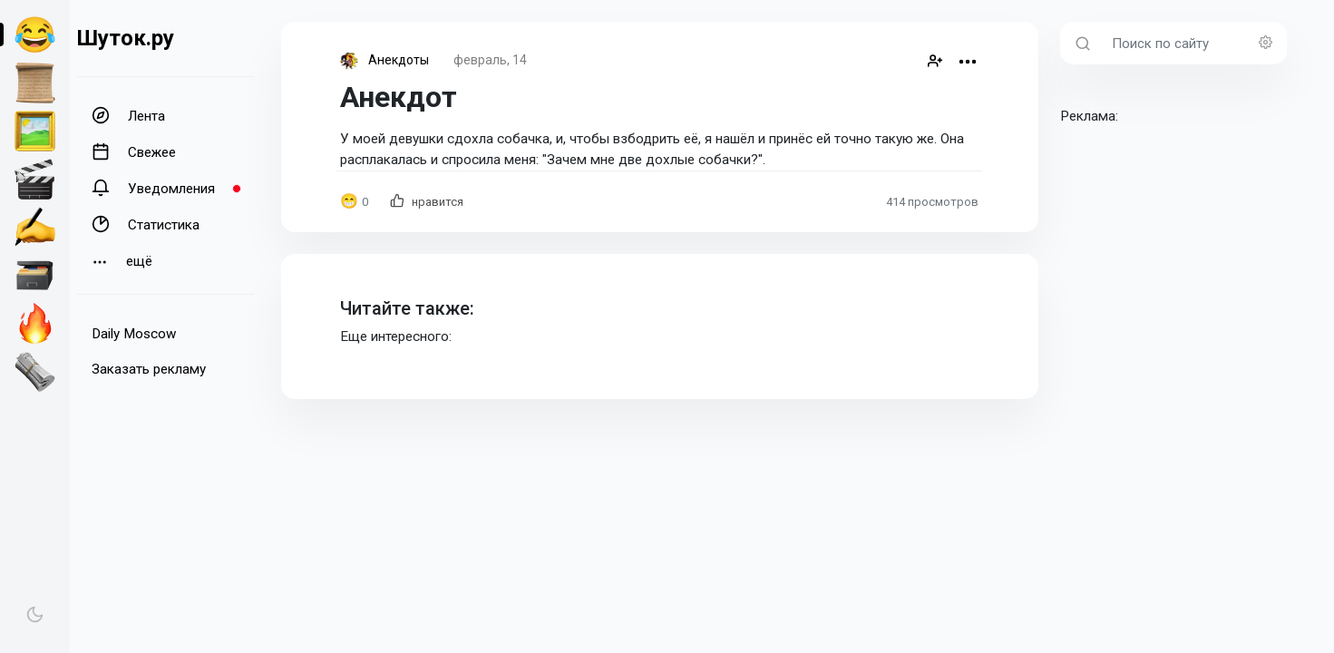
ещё (122, 261)
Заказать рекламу (149, 369)
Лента (128, 115)
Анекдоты (398, 60)
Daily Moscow (134, 334)
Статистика (146, 224)
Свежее (134, 151)
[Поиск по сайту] (1194, 43)
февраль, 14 (490, 60)
